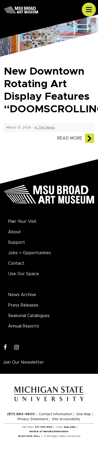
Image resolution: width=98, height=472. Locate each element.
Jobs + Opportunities (29, 253)
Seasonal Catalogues (29, 316)
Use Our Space (23, 274)
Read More (69, 138)
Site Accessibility (66, 419)
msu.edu (70, 427)
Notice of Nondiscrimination (49, 431)
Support (16, 242)
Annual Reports (23, 326)
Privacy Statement (33, 419)
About (14, 232)
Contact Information (55, 414)
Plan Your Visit (22, 221)
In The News (44, 127)
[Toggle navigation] (89, 10)
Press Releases (23, 305)
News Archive (22, 295)
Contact (16, 263)
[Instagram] (16, 347)
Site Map (83, 414)
